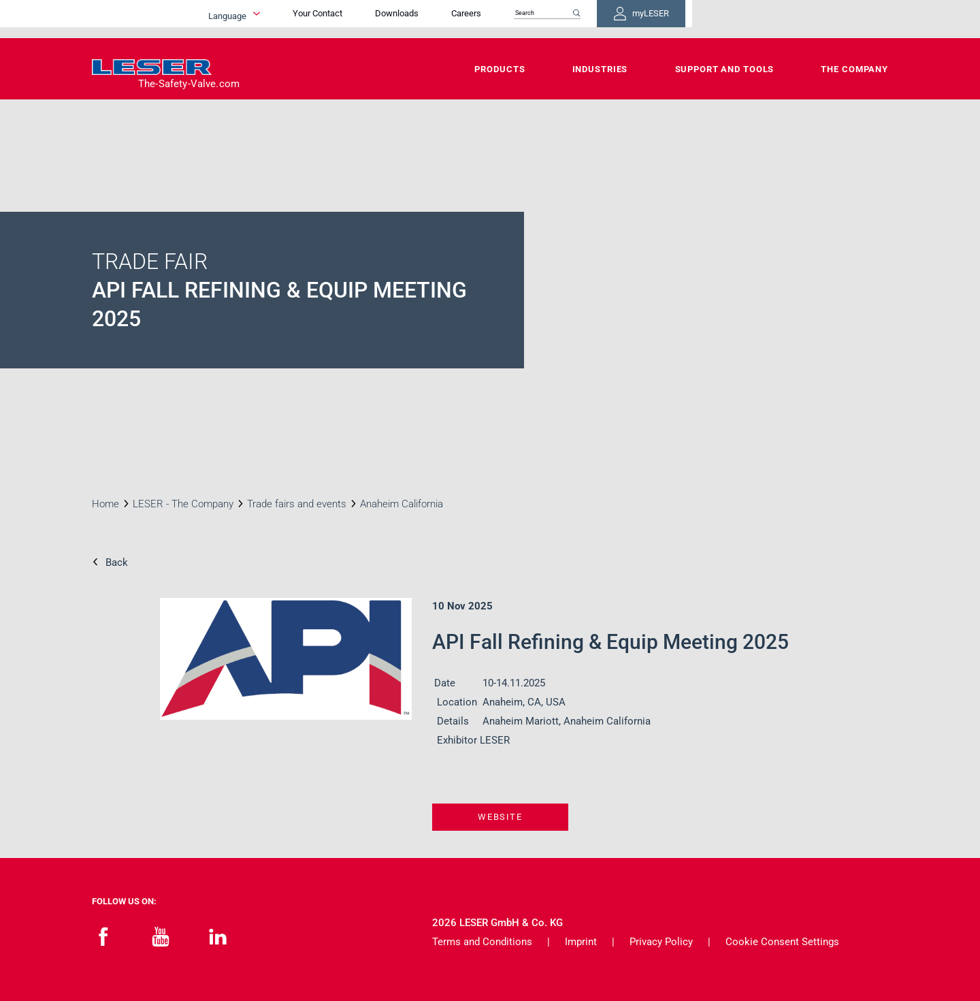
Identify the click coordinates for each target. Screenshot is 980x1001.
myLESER (844, 19)
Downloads (571, 19)
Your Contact (492, 19)
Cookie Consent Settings (782, 942)
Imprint (581, 942)
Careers (641, 19)
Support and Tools (724, 69)
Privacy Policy (661, 942)
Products (499, 69)
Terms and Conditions (482, 942)
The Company (854, 69)
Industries (600, 69)
